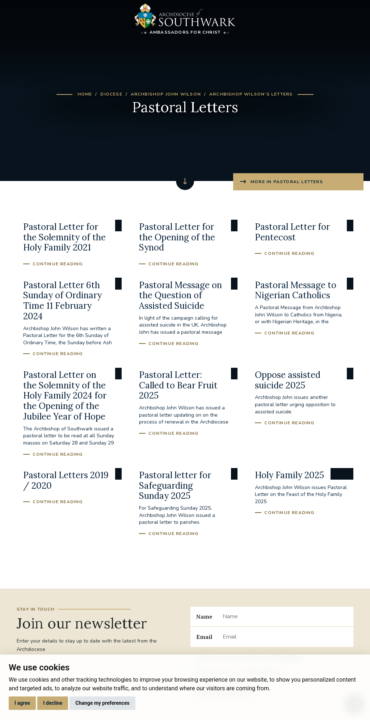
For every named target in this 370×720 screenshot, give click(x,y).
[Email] (285, 637)
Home (84, 94)
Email (204, 636)
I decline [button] (52, 703)
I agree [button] (22, 703)
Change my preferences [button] (102, 703)
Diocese (111, 94)
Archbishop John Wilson (166, 94)
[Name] (285, 616)
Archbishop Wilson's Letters (251, 94)
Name (204, 616)
